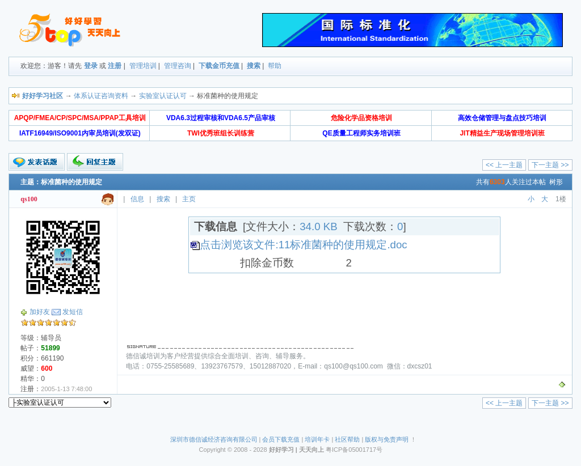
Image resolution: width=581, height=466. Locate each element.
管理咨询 (177, 66)
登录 (91, 66)
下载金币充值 (219, 66)
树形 (556, 182)
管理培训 (143, 66)
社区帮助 (347, 439)
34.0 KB (318, 226)
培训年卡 (317, 439)
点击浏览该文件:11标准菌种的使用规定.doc (303, 245)
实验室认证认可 (163, 96)
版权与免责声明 (387, 439)
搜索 (253, 66)
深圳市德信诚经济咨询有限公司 (214, 439)
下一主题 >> (550, 165)
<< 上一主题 (504, 165)
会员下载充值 (281, 439)
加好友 (40, 312)
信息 (137, 199)
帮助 (274, 66)
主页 (189, 199)
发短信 (72, 312)
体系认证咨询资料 (101, 96)
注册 (114, 66)
